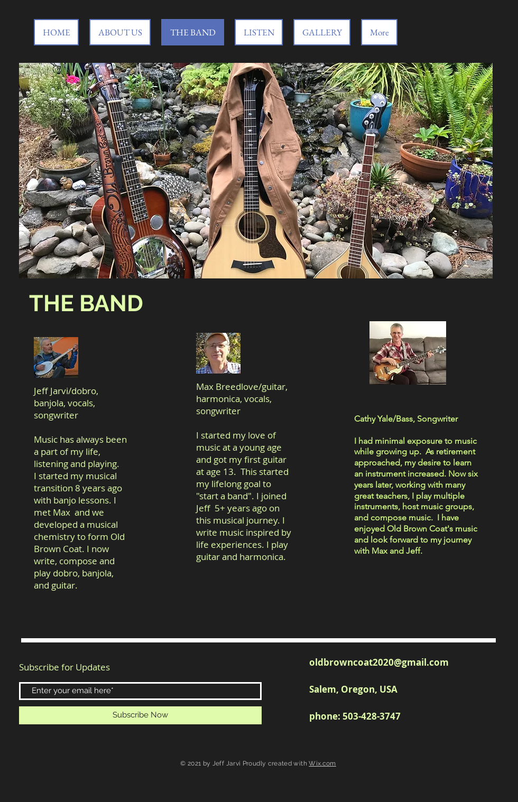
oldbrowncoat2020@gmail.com (379, 662)
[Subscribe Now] (140, 715)
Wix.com (322, 763)
